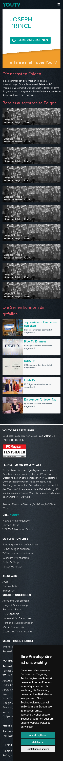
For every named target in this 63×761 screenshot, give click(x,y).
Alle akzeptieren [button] (37, 735)
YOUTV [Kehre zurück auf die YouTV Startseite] (11, 4)
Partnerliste (9, 666)
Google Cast (10, 703)
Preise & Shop (11, 562)
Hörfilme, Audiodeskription (18, 623)
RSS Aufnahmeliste (14, 627)
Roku (5, 694)
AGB (5, 581)
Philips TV (8, 716)
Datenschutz (10, 586)
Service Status (11, 525)
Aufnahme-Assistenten (16, 600)
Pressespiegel (10, 735)
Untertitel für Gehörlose (17, 618)
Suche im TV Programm (16, 558)
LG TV (6, 711)
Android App (10, 651)
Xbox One (8, 698)
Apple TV (8, 689)
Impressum (9, 590)
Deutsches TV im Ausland (17, 631)
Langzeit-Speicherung (15, 605)
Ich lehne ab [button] (37, 742)
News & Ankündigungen (16, 520)
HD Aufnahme (11, 614)
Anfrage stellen (11, 755)
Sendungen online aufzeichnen (20, 544)
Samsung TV (10, 707)
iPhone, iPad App (12, 646)
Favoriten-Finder (12, 609)
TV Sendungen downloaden (18, 553)
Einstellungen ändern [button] (38, 749)
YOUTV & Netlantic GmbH (18, 529)
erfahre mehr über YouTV (33, 62)
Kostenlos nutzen (13, 566)
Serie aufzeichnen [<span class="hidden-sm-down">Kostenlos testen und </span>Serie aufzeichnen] (33, 40)
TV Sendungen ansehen (16, 549)
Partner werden (11, 670)
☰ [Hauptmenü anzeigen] (58, 4)
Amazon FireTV (11, 681)
